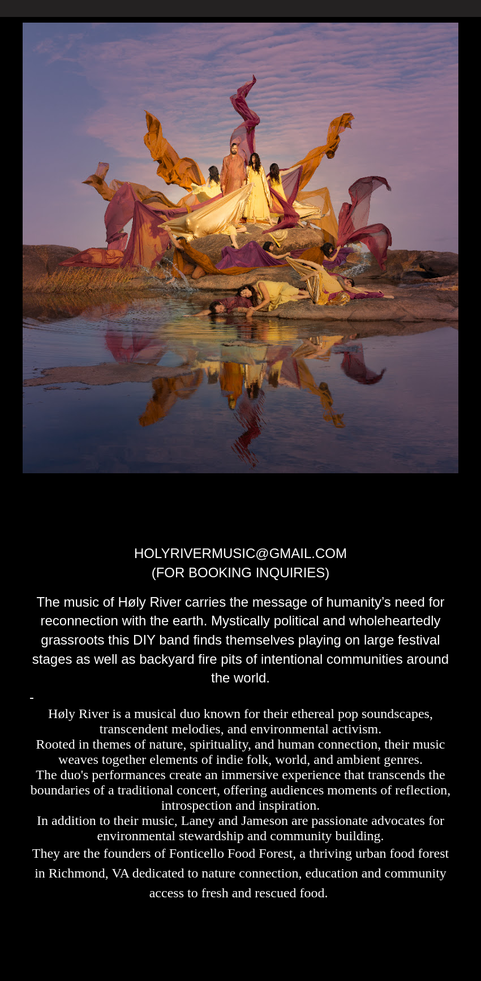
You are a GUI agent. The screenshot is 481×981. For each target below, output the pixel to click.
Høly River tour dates (263, 507)
